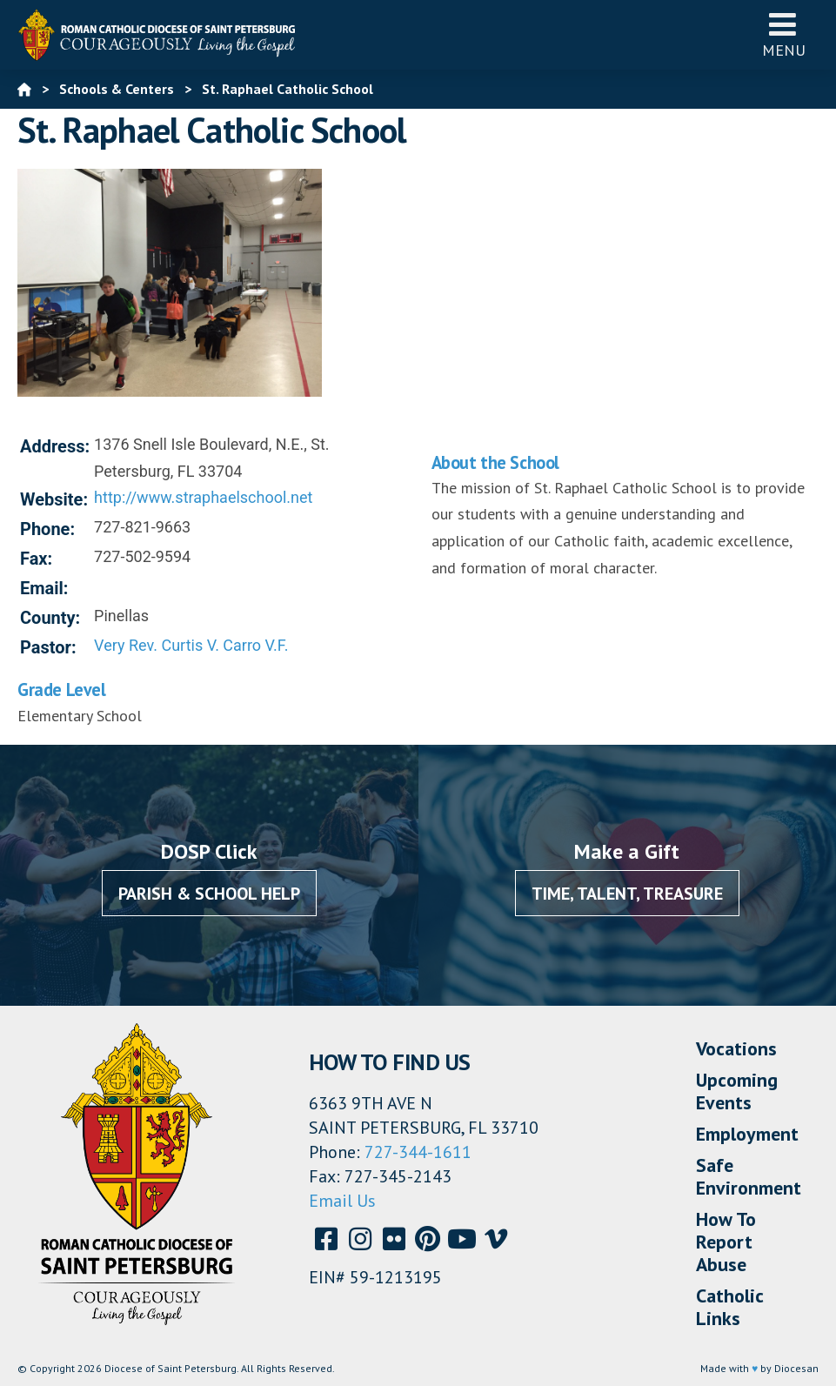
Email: (44, 588)
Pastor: (48, 647)
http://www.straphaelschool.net (203, 497)
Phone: (47, 529)
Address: (55, 446)
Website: (54, 499)
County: (50, 617)
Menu (784, 34)
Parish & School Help (209, 893)
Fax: (36, 558)
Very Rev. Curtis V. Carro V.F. (191, 645)
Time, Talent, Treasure (627, 893)
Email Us (342, 1200)
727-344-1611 (418, 1152)
